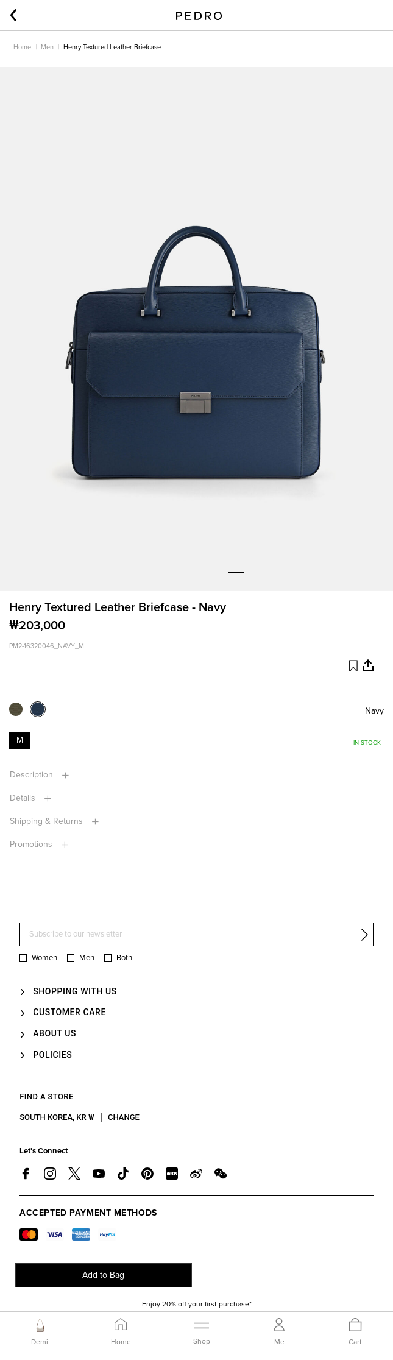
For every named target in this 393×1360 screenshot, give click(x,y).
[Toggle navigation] (201, 1331)
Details (24, 798)
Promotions (32, 844)
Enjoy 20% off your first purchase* (197, 1304)
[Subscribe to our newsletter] (196, 934)
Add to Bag (103, 1275)
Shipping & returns (47, 821)
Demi (39, 1341)
